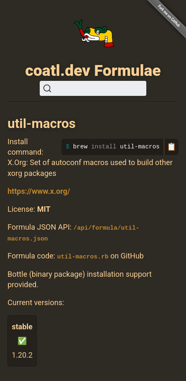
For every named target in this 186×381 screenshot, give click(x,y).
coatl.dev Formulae (93, 70)
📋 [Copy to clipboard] (171, 147)
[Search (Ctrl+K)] (93, 88)
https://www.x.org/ (39, 191)
